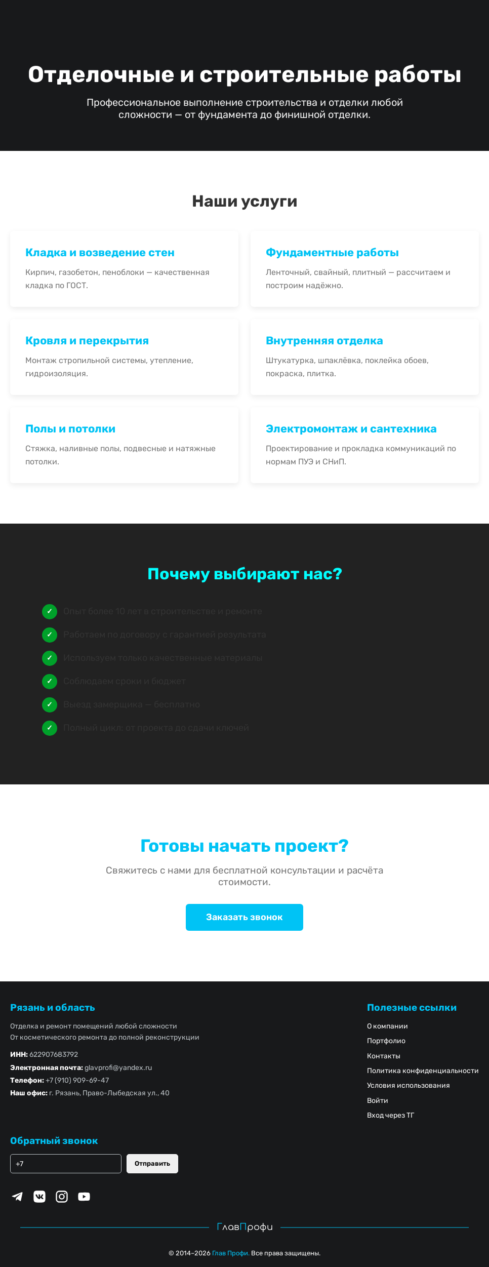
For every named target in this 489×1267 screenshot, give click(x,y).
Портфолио (386, 1041)
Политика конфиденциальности (423, 1070)
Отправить (152, 1163)
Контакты (383, 1056)
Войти (377, 1100)
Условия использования (408, 1085)
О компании (387, 1026)
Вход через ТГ (390, 1115)
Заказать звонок (244, 917)
